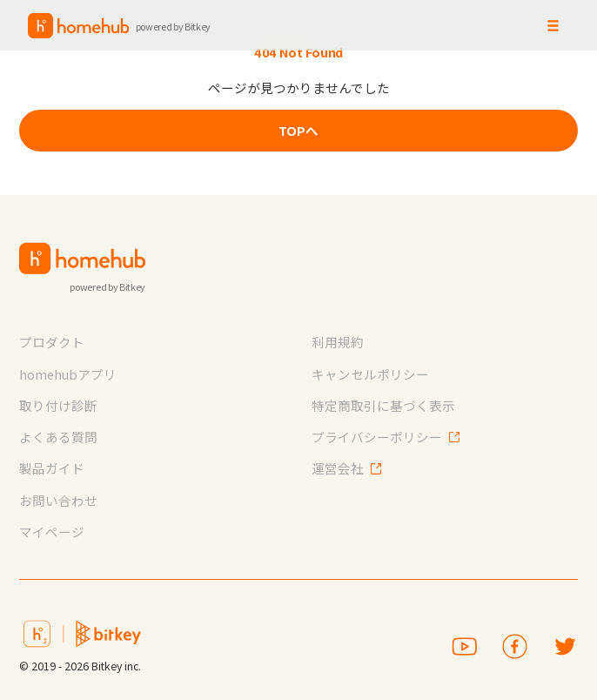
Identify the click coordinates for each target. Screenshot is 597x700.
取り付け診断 (58, 405)
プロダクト (51, 342)
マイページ (51, 531)
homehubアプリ (68, 374)
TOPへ (298, 130)
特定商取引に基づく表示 (383, 405)
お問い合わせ (58, 500)
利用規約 (338, 342)
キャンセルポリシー (370, 374)
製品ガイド (51, 468)
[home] (120, 25)
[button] (552, 25)
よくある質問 (58, 436)
